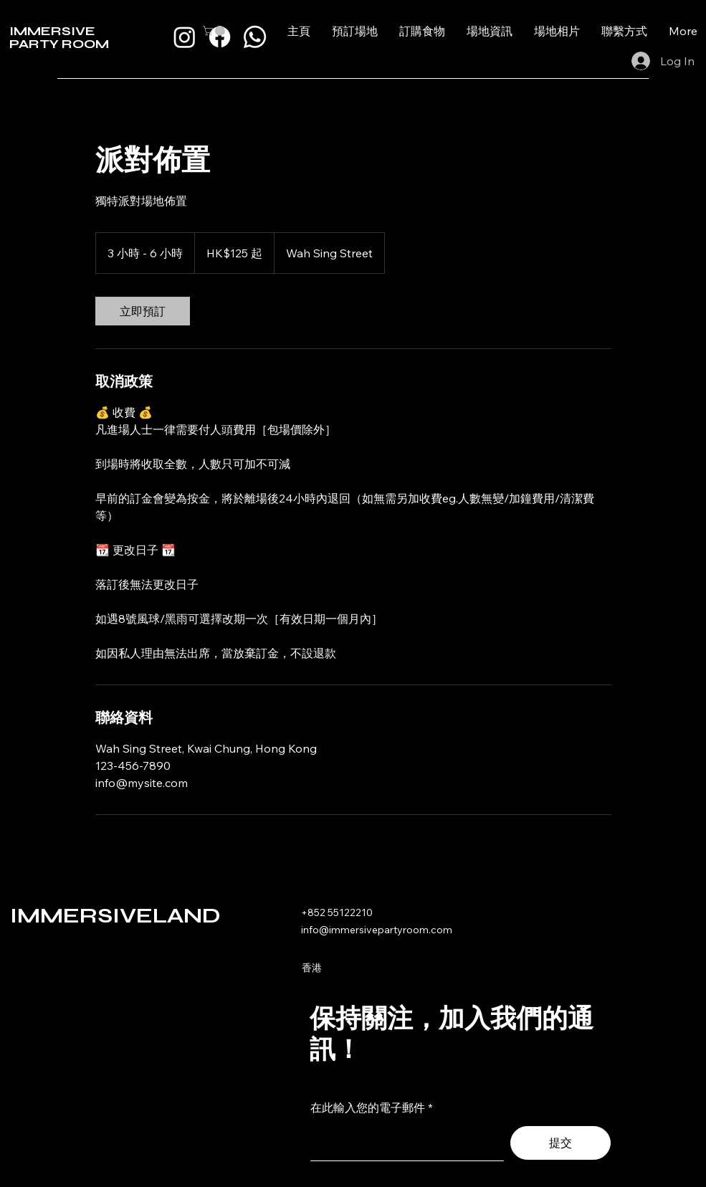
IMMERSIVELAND (115, 915)
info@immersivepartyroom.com (376, 929)
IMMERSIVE (52, 31)
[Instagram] (185, 37)
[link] (142, 311)
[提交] (560, 1143)
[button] (215, 31)
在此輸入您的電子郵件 (367, 1107)
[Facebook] (220, 37)
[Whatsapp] (255, 37)
